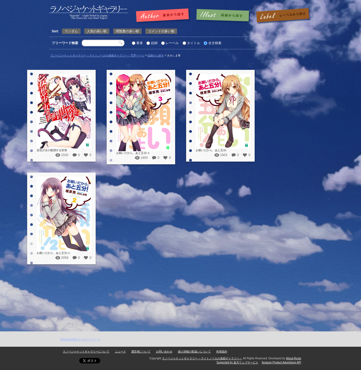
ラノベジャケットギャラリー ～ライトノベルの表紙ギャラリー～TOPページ (97, 55)
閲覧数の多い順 (127, 31)
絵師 (154, 43)
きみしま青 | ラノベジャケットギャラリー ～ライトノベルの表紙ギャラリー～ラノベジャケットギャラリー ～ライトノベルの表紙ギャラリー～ (88, 12)
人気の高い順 (97, 31)
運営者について (140, 351)
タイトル (193, 43)
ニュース (120, 351)
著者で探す (163, 15)
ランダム (71, 31)
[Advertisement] (180, 290)
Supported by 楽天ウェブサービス (237, 362)
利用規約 (221, 351)
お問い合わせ (164, 351)
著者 (139, 43)
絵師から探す (155, 55)
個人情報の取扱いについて (194, 351)
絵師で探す (223, 15)
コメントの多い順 (161, 31)
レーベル (172, 43)
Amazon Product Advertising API (281, 362)
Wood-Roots (293, 358)
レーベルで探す (282, 15)
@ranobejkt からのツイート (80, 339)
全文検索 (214, 43)
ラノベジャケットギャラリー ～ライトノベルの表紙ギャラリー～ (202, 358)
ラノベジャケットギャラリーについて (86, 351)
